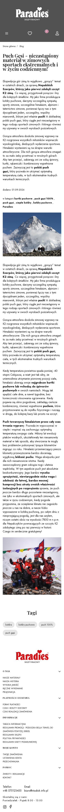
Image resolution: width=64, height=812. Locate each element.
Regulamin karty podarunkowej (20, 742)
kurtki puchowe (23, 198)
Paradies (8, 206)
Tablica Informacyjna (14, 724)
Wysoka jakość (11, 684)
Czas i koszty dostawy (15, 708)
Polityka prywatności (14, 738)
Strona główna (9, 46)
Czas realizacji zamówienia (17, 711)
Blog (22, 46)
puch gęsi (8, 202)
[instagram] (5, 807)
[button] (6, 34)
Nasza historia (11, 681)
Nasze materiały (11, 677)
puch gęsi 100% (43, 198)
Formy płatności (11, 704)
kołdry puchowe (42, 202)
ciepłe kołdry (23, 202)
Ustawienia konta (12, 758)
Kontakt (7, 777)
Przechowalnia (11, 761)
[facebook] (11, 806)
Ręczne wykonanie (13, 688)
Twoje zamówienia (13, 754)
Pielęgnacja (9, 692)
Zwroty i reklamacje (14, 774)
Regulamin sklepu (12, 734)
